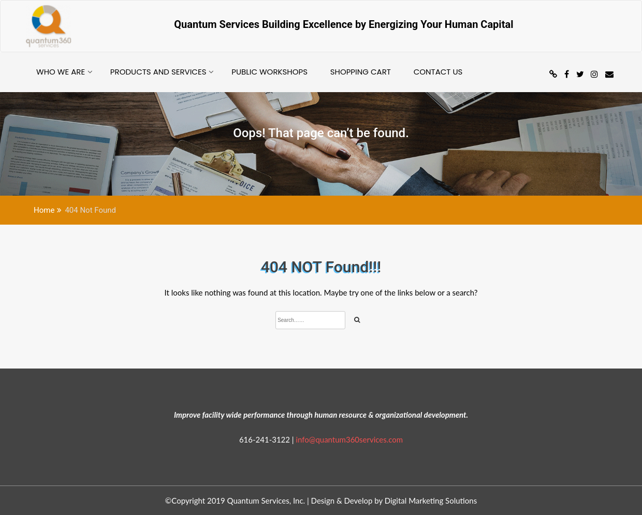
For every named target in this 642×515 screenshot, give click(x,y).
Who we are (60, 71)
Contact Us (438, 71)
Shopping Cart (360, 71)
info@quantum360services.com (349, 439)
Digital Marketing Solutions (431, 500)
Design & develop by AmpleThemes (536, 500)
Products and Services (158, 71)
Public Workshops (269, 71)
